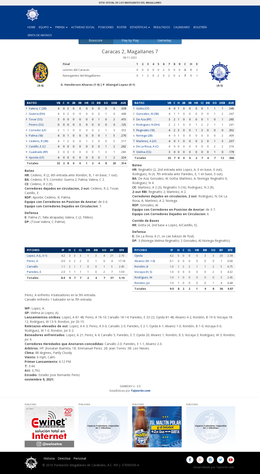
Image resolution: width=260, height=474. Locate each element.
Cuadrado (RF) (38, 152)
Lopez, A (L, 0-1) (37, 256)
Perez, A (32, 261)
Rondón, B (141, 266)
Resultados (162, 27)
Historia (49, 458)
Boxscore (95, 40)
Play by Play (130, 40)
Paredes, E (34, 272)
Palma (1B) (36, 135)
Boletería (200, 27)
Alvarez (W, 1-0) (144, 261)
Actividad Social (83, 27)
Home (31, 27)
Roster (121, 27)
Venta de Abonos (40, 35)
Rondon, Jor (142, 283)
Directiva (64, 458)
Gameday (164, 40)
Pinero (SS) (36, 125)
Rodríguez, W (143, 277)
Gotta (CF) (142, 108)
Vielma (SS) (143, 152)
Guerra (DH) (37, 114)
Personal (79, 458)
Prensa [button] (62, 27)
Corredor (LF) (37, 130)
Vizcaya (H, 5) (143, 272)
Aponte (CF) (36, 157)
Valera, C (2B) (37, 108)
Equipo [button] (46, 27)
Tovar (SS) (35, 119)
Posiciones (105, 27)
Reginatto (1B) (145, 130)
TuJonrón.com (140, 390)
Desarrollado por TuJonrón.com (213, 467)
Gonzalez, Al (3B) (147, 114)
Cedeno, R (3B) (38, 141)
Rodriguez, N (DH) (148, 125)
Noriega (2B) (144, 135)
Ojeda (138, 256)
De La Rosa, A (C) (147, 146)
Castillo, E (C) (37, 146)
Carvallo (32, 266)
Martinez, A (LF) (146, 141)
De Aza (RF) (143, 119)
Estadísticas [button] (141, 27)
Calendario (181, 27)
